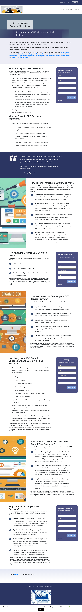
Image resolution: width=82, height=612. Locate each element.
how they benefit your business (59, 55)
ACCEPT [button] (41, 609)
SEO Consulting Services (70, 9)
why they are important (17, 54)
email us (17, 574)
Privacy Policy (49, 586)
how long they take (42, 55)
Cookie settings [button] (73, 606)
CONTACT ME (71, 97)
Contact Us (64, 2)
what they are (65, 52)
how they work (30, 54)
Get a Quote (75, 2)
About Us (31, 586)
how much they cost (43, 54)
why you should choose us (21, 57)
